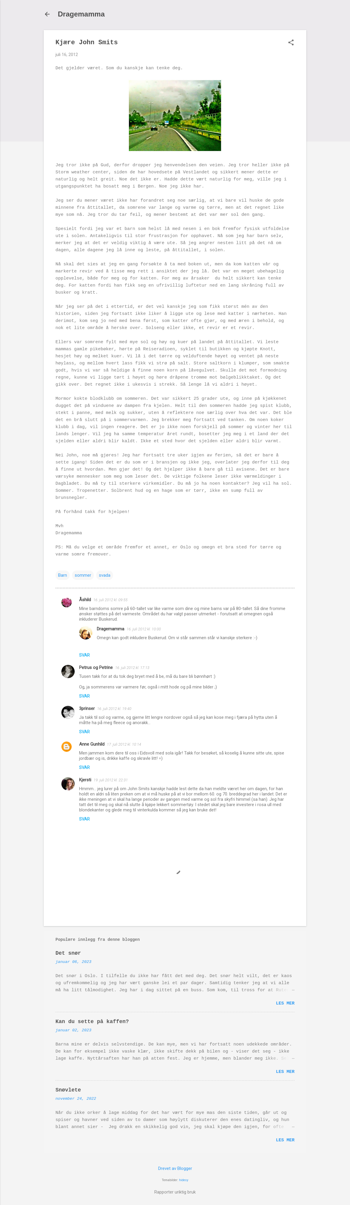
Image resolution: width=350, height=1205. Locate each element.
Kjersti (85, 779)
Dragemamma (81, 14)
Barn (62, 575)
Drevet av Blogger (175, 1168)
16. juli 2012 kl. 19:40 (114, 708)
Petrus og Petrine (96, 667)
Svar (84, 655)
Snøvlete (68, 1090)
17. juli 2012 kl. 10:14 (124, 744)
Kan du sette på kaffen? (92, 1022)
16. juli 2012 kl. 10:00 (144, 629)
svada (104, 575)
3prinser (87, 708)
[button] (291, 43)
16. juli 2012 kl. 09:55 (110, 600)
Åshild (85, 599)
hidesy (183, 1180)
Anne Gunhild (91, 744)
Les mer (285, 1003)
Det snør (68, 953)
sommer (83, 575)
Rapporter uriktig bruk (175, 1192)
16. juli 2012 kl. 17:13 (132, 667)
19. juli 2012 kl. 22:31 (111, 780)
